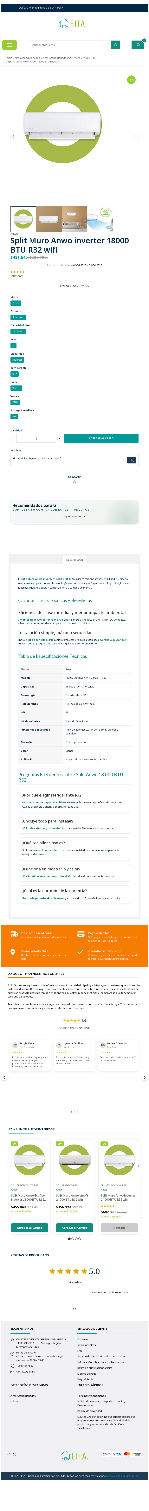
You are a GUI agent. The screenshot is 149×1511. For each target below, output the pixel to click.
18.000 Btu (18, 331)
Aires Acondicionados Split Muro (61, 58)
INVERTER (89, 58)
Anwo (15, 303)
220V (15, 402)
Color (13, 382)
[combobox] (74, 45)
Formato (15, 311)
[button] (69, 1271)
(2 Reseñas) (17, 276)
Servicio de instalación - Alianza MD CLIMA (101, 1389)
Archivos (15, 450)
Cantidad (16, 430)
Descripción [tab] (74, 592)
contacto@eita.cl (25, 1404)
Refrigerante (18, 368)
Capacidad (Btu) (20, 325)
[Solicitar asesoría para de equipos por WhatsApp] (74, 555)
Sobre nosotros (86, 1377)
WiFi (13, 339)
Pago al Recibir (85, 1411)
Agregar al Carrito (29, 1260)
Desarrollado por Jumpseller (121, 1508)
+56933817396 (24, 1398)
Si (13, 345)
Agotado (119, 1260)
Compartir (74, 477)
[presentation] (13, 136)
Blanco (16, 388)
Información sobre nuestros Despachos (100, 1394)
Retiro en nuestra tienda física (94, 1400)
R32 (14, 374)
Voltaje (14, 396)
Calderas (15, 1434)
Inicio (9, 58)
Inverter (17, 359)
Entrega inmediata (22, 410)
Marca (14, 297)
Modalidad (17, 353)
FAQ (79, 1383)
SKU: (63, 285)
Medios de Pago (86, 1406)
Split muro (18, 317)
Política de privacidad (89, 1443)
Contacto (82, 1371)
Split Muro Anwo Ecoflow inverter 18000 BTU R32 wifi (28, 1232)
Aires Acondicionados (27, 58)
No (14, 416)
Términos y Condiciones (91, 1428)
